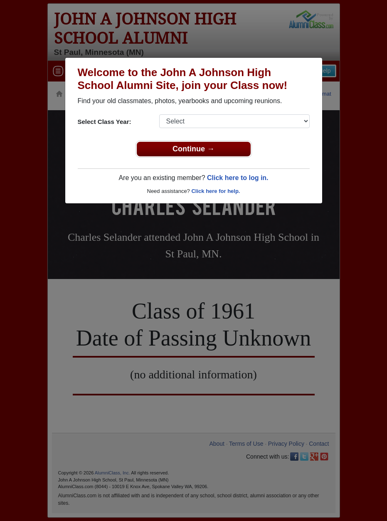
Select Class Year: (104, 121)
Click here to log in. (238, 177)
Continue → (193, 149)
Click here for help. (215, 191)
